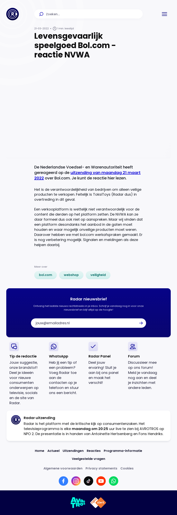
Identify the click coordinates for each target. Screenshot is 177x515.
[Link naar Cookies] (127, 468)
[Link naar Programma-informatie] (123, 450)
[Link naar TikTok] (88, 481)
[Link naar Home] (39, 450)
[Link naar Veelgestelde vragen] (88, 458)
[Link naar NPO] (98, 503)
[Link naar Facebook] (63, 481)
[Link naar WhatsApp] (113, 481)
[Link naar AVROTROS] (78, 503)
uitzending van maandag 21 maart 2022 (87, 175)
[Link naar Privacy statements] (101, 468)
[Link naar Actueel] (53, 450)
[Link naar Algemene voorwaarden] (62, 468)
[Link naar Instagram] (76, 481)
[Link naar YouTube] (101, 481)
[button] (164, 14)
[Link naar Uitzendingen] (73, 450)
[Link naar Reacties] (94, 450)
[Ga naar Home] (12, 14)
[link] (45, 275)
